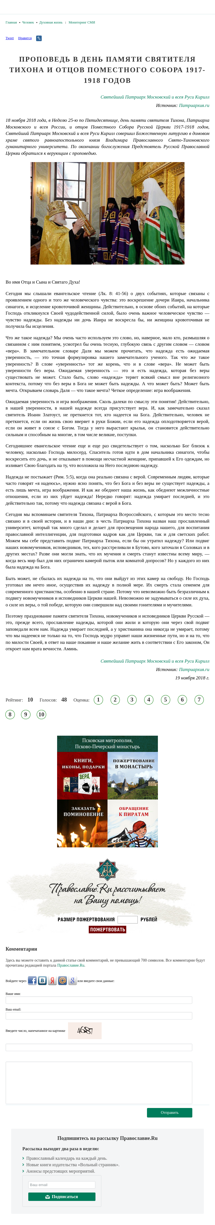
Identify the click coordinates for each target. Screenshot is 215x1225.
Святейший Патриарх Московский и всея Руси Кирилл (155, 97)
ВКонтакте (42, 980)
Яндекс (52, 980)
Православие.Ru (71, 965)
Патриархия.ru (194, 105)
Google (72, 980)
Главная (11, 22)
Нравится (25, 38)
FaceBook (32, 980)
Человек (28, 22)
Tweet (10, 38)
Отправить (170, 1113)
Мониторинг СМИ (82, 22)
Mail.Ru (62, 980)
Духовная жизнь (50, 22)
